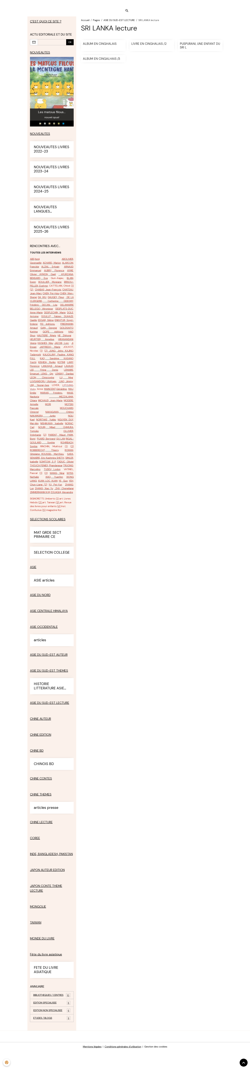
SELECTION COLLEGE (52, 570)
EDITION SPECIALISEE (51, 1020)
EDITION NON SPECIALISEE (51, 1028)
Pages (96, 21)
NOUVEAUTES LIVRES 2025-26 (51, 231)
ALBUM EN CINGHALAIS (100, 45)
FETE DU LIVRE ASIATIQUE (46, 987)
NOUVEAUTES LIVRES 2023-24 (51, 171)
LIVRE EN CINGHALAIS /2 (149, 45)
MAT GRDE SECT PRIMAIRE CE (47, 552)
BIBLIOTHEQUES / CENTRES (51, 1012)
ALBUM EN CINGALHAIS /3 (101, 60)
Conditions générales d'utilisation (122, 1064)
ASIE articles (44, 598)
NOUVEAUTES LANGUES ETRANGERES (45, 211)
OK (70, 43)
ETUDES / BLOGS (51, 1036)
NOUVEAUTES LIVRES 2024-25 (51, 191)
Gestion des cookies (157, 1064)
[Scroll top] (244, 1063)
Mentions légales (90, 1064)
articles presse (46, 825)
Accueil (85, 21)
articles (40, 657)
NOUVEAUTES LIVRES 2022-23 (51, 151)
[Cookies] (6, 1062)
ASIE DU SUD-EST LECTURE (119, 21)
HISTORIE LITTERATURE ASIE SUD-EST (49, 703)
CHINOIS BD (44, 781)
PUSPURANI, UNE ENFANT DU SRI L (200, 47)
